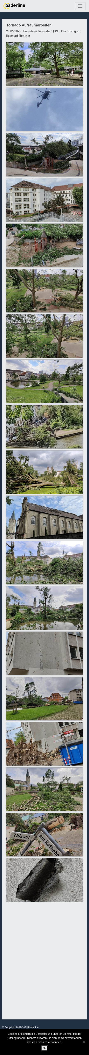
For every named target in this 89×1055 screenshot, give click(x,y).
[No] (84, 1042)
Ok (44, 1048)
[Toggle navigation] (80, 6)
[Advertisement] (44, 962)
